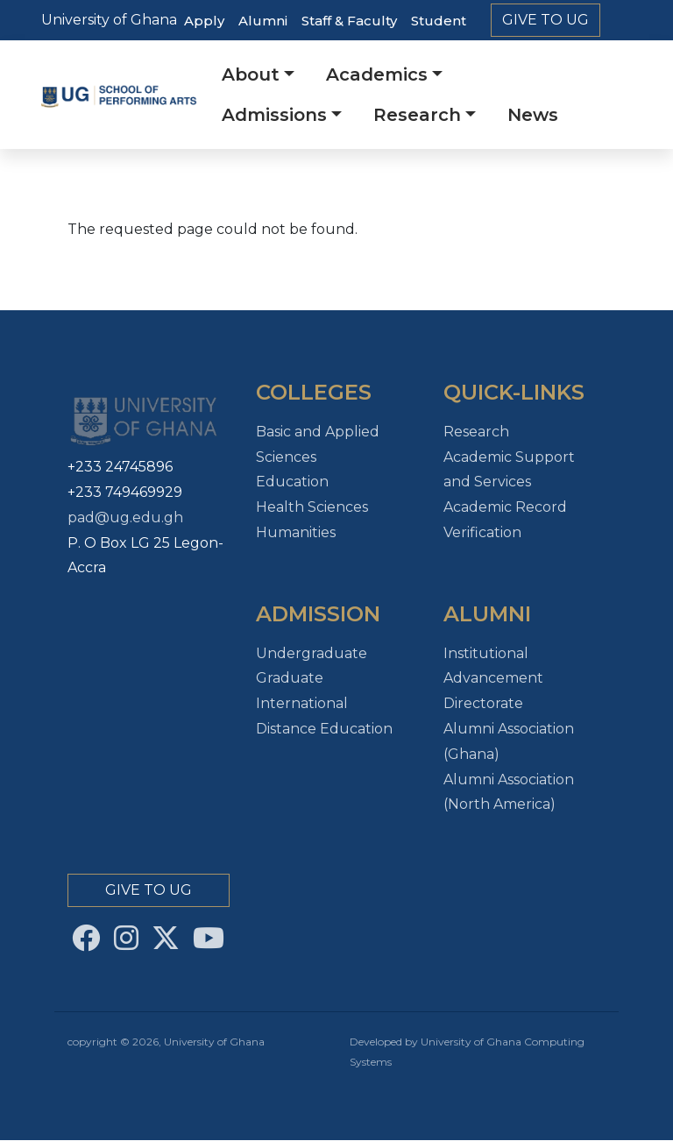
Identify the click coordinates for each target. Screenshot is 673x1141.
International (302, 703)
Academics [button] (377, 74)
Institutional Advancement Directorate (493, 678)
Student (438, 20)
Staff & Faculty (349, 20)
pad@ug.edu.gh (125, 517)
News (532, 114)
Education (292, 481)
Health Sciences (312, 507)
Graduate (289, 678)
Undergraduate (311, 653)
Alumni (262, 20)
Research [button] (417, 114)
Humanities (296, 532)
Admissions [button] (274, 114)
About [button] (251, 74)
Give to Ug (545, 19)
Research (476, 431)
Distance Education (324, 728)
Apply (204, 20)
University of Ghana (109, 19)
